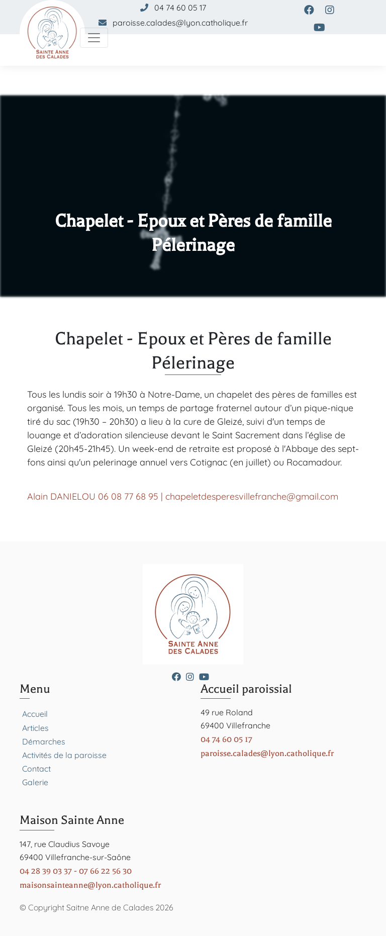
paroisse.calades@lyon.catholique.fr (180, 23)
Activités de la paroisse (64, 755)
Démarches (43, 741)
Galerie (35, 782)
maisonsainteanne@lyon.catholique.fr (90, 885)
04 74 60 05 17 (180, 8)
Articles (35, 728)
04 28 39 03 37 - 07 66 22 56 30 (76, 871)
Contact (36, 769)
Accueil (35, 714)
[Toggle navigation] (94, 38)
